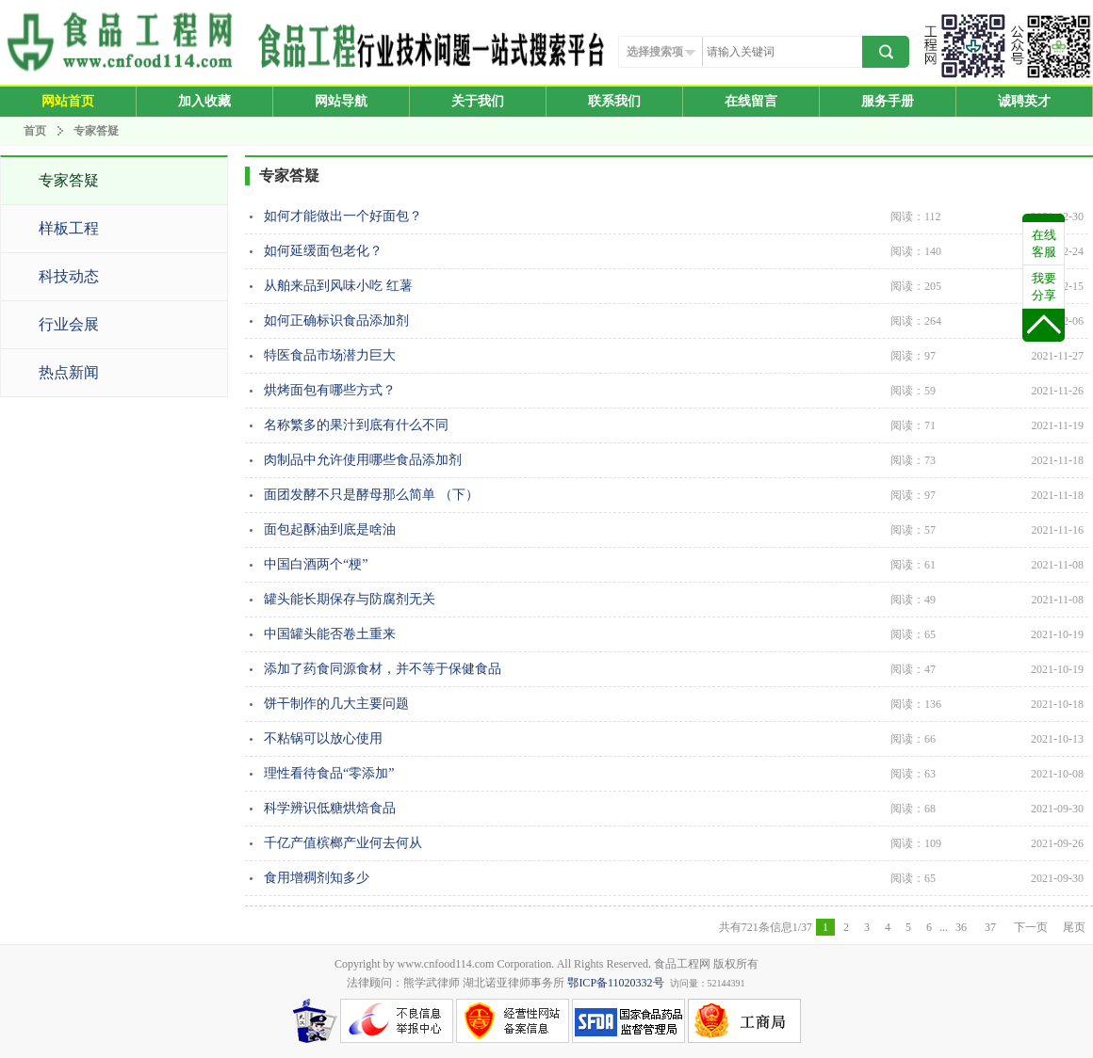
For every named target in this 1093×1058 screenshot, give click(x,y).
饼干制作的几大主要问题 (674, 704)
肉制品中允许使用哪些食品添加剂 (674, 460)
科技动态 (69, 276)
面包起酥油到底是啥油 (674, 530)
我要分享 (1044, 286)
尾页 (1074, 927)
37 (992, 927)
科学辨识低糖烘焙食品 (674, 808)
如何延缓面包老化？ (674, 251)
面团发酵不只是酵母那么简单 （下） (674, 495)
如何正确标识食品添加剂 (674, 321)
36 (962, 927)
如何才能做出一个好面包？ (674, 216)
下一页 (1031, 927)
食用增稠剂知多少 (674, 878)
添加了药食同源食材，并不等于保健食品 (674, 669)
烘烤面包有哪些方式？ (674, 391)
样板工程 (69, 228)
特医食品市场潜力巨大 (674, 356)
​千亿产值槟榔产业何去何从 (674, 843)
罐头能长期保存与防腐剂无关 (674, 599)
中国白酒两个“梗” (674, 565)
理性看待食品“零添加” (674, 774)
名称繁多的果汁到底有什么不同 (674, 425)
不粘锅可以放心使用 (674, 739)
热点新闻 (69, 372)
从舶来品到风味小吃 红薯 (674, 286)
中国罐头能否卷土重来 (674, 634)
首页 (35, 130)
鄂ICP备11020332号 (615, 982)
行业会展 (69, 324)
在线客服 (1044, 243)
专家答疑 (96, 130)
